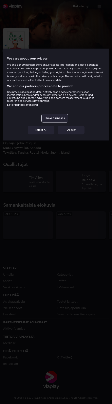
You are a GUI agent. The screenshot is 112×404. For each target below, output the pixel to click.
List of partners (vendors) (22, 104)
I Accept (70, 129)
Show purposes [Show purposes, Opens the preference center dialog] (55, 118)
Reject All (41, 129)
